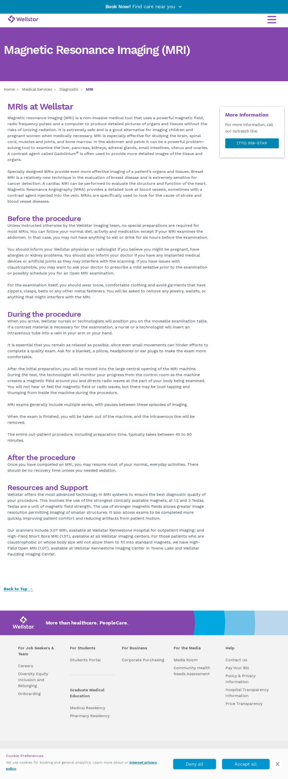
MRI (89, 89)
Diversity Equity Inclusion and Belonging (33, 679)
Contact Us (236, 660)
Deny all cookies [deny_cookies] (194, 765)
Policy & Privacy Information (240, 678)
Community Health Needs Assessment (192, 670)
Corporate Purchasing (143, 660)
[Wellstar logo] (23, 19)
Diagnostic (68, 89)
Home (9, 89)
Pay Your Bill (237, 667)
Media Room (186, 660)
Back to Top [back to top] (18, 589)
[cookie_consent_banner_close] (278, 764)
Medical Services (37, 89)
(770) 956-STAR (252, 143)
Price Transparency (243, 703)
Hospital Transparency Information (247, 692)
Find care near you (144, 6)
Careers (25, 665)
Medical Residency (87, 707)
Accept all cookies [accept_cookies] (246, 765)
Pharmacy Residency (90, 715)
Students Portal (85, 660)
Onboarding (29, 693)
